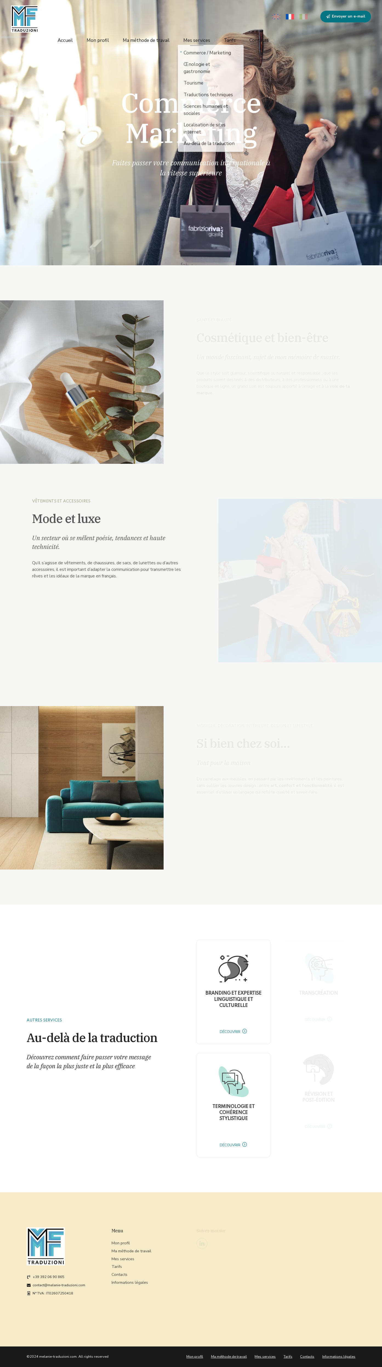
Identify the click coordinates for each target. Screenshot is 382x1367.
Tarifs (230, 38)
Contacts (259, 38)
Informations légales (338, 1356)
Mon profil (98, 38)
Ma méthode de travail (146, 38)
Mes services (196, 38)
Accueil (65, 38)
